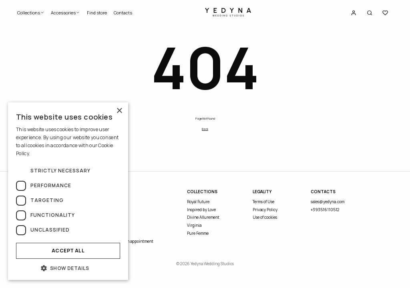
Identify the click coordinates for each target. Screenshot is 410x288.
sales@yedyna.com (327, 201)
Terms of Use (263, 201)
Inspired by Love (201, 209)
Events (116, 217)
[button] (68, 268)
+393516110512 (325, 209)
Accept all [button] (68, 250)
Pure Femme (198, 233)
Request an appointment (131, 241)
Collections (30, 13)
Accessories (65, 13)
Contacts (123, 13)
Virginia (194, 225)
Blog (114, 225)
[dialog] (68, 191)
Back (205, 129)
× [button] (119, 111)
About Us (118, 201)
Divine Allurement (203, 217)
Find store (97, 13)
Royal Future (198, 201)
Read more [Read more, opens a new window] (43, 153)
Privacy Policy (265, 209)
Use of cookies (265, 217)
